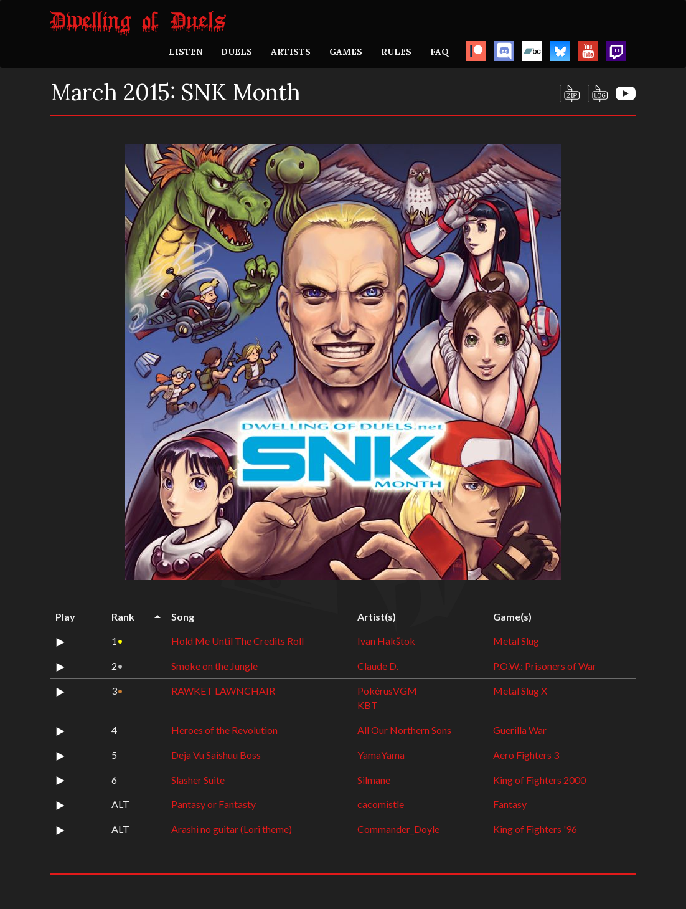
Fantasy (510, 804)
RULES (396, 51)
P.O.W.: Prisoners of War (544, 666)
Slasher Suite (198, 780)
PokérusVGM (387, 691)
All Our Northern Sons (404, 730)
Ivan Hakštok (386, 641)
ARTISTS (291, 51)
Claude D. (377, 666)
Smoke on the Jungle (214, 666)
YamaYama (381, 755)
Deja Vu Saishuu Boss (216, 755)
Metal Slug (516, 641)
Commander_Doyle (398, 829)
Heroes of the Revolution (224, 730)
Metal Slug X (520, 691)
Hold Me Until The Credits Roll (237, 641)
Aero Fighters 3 (526, 755)
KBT (367, 705)
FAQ (439, 51)
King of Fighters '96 (535, 829)
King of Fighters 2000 (539, 780)
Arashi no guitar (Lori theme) (231, 829)
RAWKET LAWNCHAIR (223, 691)
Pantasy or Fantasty (213, 804)
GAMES (345, 51)
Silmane (373, 780)
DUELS (236, 51)
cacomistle (380, 804)
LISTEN (185, 51)
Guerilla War (520, 730)
